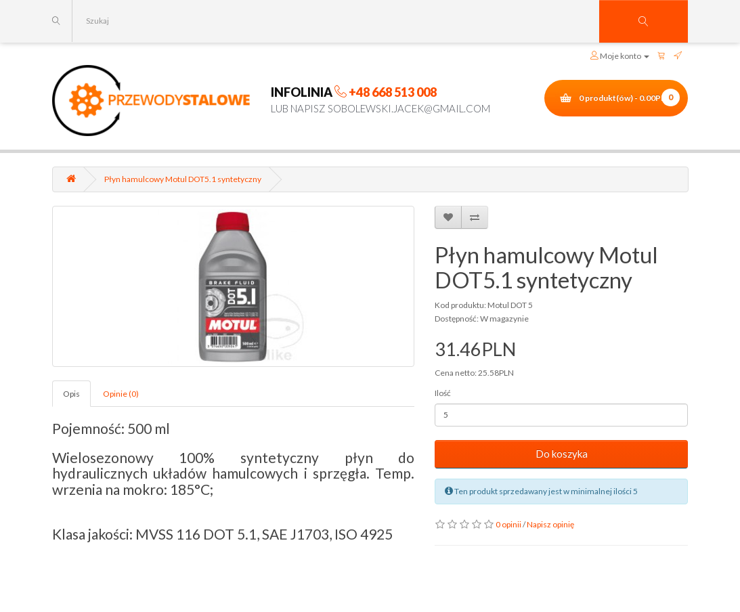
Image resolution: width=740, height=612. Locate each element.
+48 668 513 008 (393, 92)
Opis (71, 394)
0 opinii (508, 524)
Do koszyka (562, 453)
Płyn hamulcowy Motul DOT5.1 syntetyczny (182, 179)
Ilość (443, 393)
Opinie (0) (121, 394)
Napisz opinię (550, 524)
